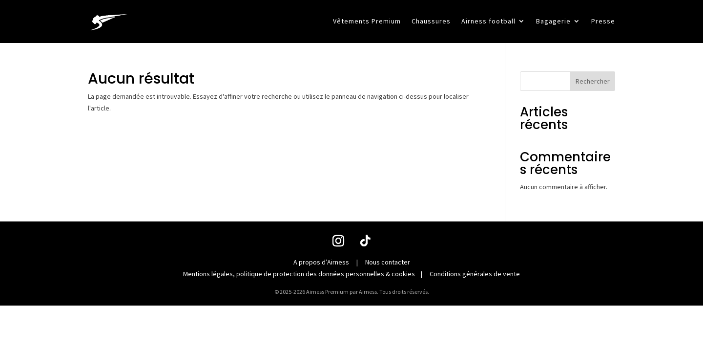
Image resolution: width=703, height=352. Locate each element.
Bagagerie (553, 21)
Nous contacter (387, 262)
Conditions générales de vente (475, 273)
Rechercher (593, 81)
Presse (603, 21)
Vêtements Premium (367, 21)
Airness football (488, 21)
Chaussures (431, 21)
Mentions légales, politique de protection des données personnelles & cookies (299, 273)
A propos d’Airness (321, 262)
